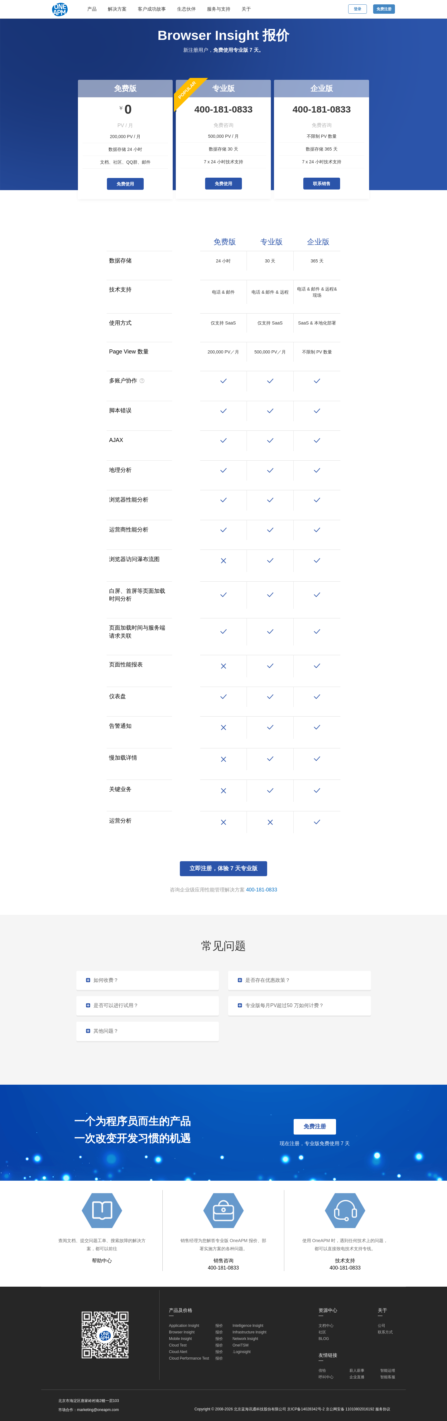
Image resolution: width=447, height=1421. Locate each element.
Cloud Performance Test (189, 1358)
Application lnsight (184, 1325)
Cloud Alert (178, 1352)
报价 (219, 1325)
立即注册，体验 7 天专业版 (223, 868)
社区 (322, 1332)
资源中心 (328, 1310)
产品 (92, 9)
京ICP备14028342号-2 (305, 1409)
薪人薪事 (356, 1370)
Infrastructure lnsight (250, 1332)
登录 (357, 9)
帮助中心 (102, 1260)
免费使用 (125, 183)
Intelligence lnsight (248, 1325)
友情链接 (328, 1355)
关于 (246, 9)
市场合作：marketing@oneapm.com (88, 1410)
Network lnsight (245, 1339)
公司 (381, 1325)
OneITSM (240, 1345)
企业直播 (356, 1377)
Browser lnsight (182, 1332)
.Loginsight (242, 1352)
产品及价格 (180, 1310)
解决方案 (117, 9)
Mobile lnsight (180, 1339)
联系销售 (321, 183)
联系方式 (385, 1332)
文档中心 (326, 1325)
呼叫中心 (326, 1377)
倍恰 (322, 1370)
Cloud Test (177, 1345)
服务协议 (382, 1409)
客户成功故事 (152, 9)
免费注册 (384, 9)
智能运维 (387, 1370)
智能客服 (387, 1377)
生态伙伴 (186, 9)
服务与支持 (218, 9)
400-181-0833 (261, 889)
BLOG (324, 1339)
